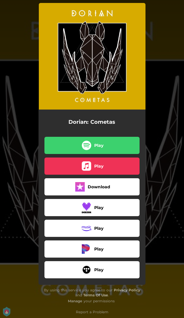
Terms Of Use (95, 295)
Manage (75, 301)
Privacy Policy (127, 290)
